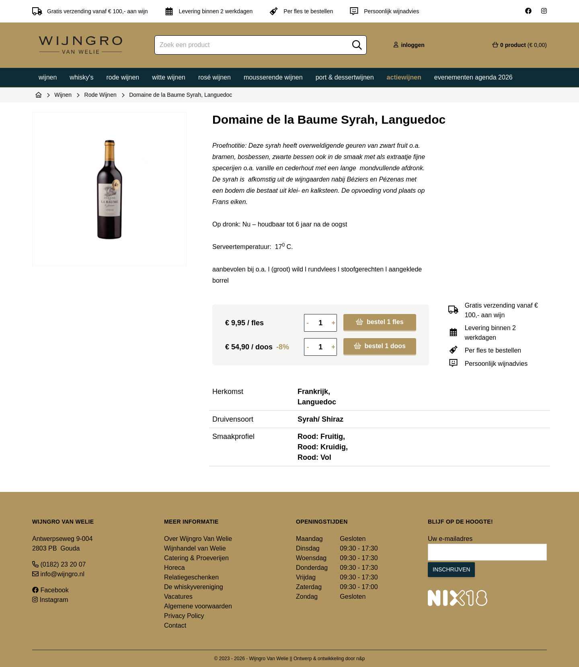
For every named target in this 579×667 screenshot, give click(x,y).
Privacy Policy (184, 615)
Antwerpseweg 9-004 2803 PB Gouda (62, 543)
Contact (175, 625)
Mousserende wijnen (273, 77)
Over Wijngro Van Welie (198, 538)
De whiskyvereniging (193, 586)
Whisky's (81, 77)
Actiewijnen (404, 77)
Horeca (174, 567)
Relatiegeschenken (191, 577)
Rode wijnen (122, 77)
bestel (379, 321)
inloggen (408, 45)
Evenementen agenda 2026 (473, 77)
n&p (360, 658)
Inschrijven (451, 569)
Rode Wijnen (100, 95)
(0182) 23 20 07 (59, 564)
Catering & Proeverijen (196, 558)
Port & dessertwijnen (345, 77)
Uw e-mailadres (450, 538)
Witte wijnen (168, 77)
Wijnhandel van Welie (195, 548)
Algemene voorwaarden (198, 606)
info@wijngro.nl (58, 574)
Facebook (50, 590)
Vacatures (178, 596)
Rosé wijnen (214, 77)
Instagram (50, 599)
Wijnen (48, 77)
